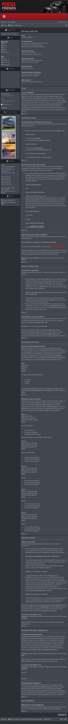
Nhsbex (3, 192)
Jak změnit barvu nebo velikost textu (32, 45)
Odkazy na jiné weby (27, 68)
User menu (10, 90)
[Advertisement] (10, 79)
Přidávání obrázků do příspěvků (31, 74)
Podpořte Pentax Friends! (8, 34)
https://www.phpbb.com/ (51, 575)
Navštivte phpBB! (49, 560)
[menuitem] (14, 22)
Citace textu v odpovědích (29, 53)
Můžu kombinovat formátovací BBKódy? (33, 47)
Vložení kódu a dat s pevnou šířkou (32, 54)
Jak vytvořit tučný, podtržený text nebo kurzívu (35, 43)
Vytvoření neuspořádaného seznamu (32, 60)
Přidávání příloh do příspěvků (30, 76)
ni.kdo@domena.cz (38, 598)
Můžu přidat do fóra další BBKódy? (32, 82)
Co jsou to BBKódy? (27, 37)
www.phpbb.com (54, 587)
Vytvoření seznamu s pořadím (30, 62)
